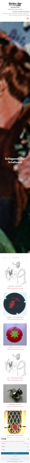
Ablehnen (15, 456)
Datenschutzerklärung (16, 461)
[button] (28, 438)
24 (8, 257)
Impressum (21, 461)
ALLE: (10, 257)
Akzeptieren (15, 453)
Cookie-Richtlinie (9, 461)
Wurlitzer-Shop (15, 7)
